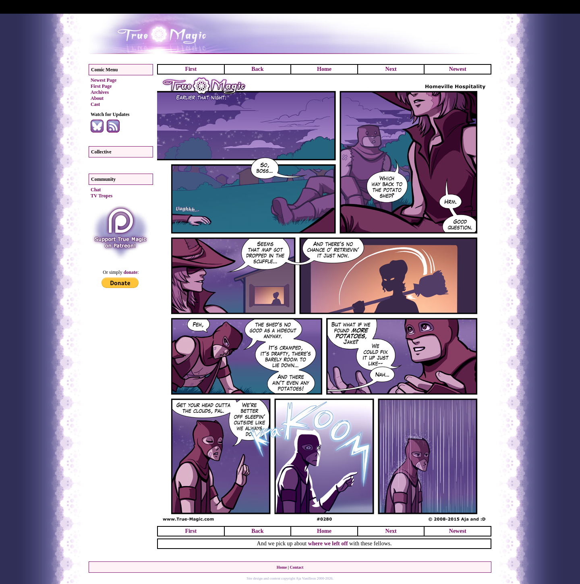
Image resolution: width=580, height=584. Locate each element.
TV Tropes (101, 196)
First (191, 69)
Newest (457, 69)
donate (131, 272)
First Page (101, 86)
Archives (100, 92)
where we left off (328, 544)
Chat (96, 190)
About (97, 98)
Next (391, 69)
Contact (296, 567)
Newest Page (103, 80)
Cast (95, 104)
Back (257, 69)
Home (324, 69)
